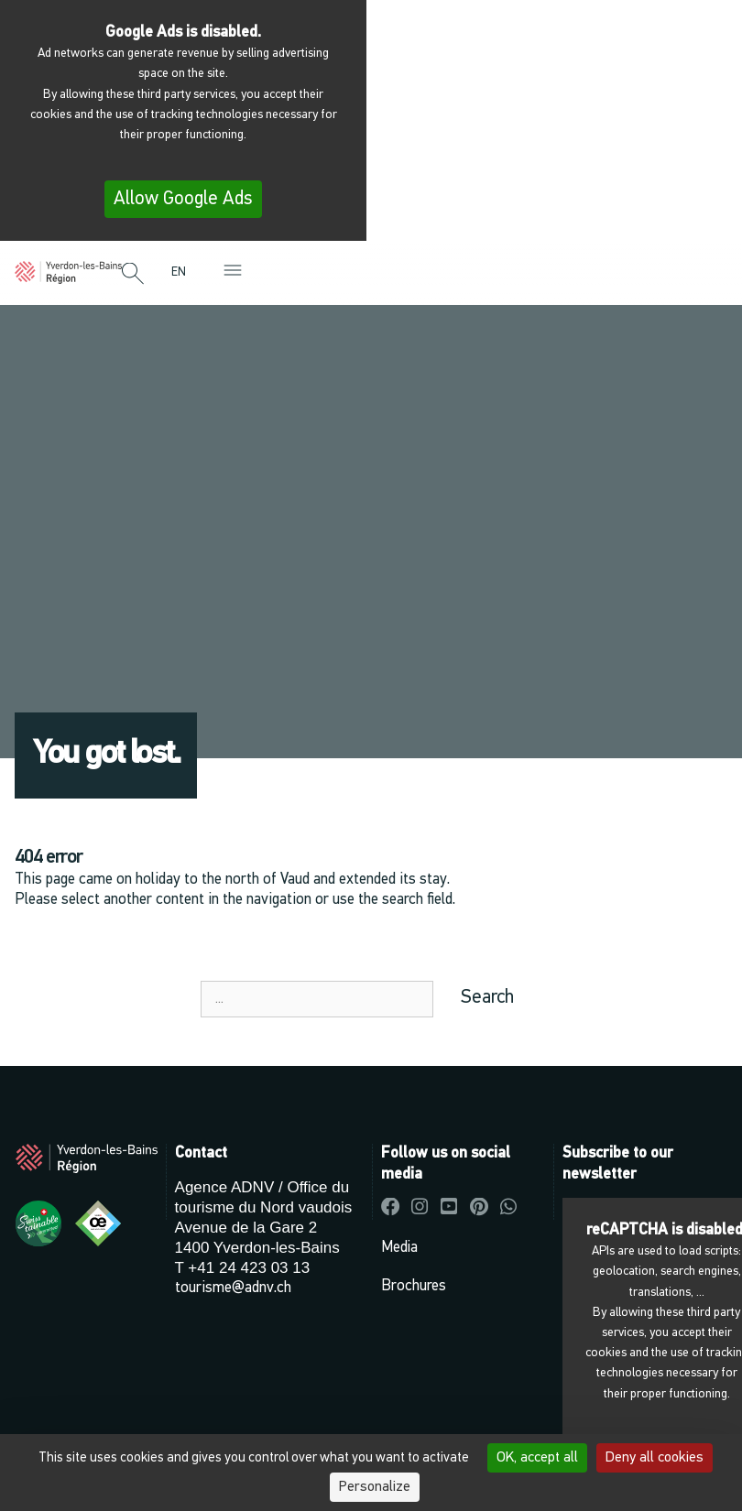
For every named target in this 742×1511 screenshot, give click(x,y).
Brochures (413, 1286)
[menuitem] (183, 272)
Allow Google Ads (183, 199)
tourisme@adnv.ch (233, 1288)
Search (487, 997)
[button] (133, 275)
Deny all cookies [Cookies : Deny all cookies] (655, 1458)
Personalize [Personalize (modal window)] (374, 1487)
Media (399, 1248)
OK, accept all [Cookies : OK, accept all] (537, 1458)
